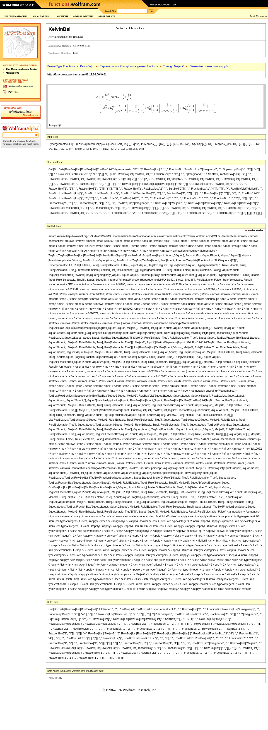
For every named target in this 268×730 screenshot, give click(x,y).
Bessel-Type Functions (61, 66)
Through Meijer (173, 66)
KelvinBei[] (87, 66)
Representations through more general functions (129, 66)
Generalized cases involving (209, 66)
